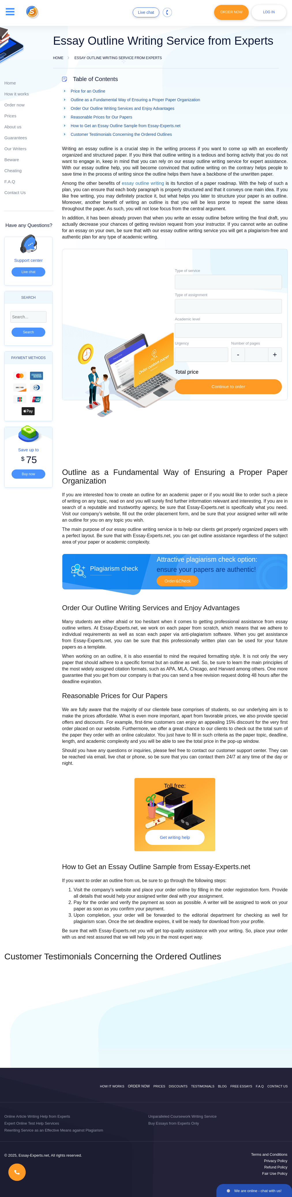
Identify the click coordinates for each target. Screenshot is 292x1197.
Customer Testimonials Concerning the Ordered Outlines (121, 134)
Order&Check (177, 580)
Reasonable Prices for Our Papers (101, 117)
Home (10, 82)
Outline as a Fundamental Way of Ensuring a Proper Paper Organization (135, 99)
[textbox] (228, 282)
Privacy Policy (275, 1161)
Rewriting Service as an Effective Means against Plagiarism (53, 1130)
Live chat (146, 12)
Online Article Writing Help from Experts (37, 1116)
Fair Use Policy (274, 1173)
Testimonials (202, 1086)
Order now (14, 104)
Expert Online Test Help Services (31, 1123)
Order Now (231, 12)
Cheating (13, 170)
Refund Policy (275, 1167)
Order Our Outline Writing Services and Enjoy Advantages (122, 108)
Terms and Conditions (269, 1154)
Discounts (178, 1086)
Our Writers (15, 148)
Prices (10, 115)
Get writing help (175, 837)
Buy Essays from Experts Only (173, 1123)
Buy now (28, 474)
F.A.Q (9, 181)
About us (12, 126)
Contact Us (15, 192)
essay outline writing (143, 183)
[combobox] (228, 282)
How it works (16, 93)
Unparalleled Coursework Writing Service (182, 1116)
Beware (11, 159)
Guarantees (15, 137)
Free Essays (241, 1086)
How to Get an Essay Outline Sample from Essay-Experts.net (126, 125)
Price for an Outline (88, 91)
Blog (222, 1086)
